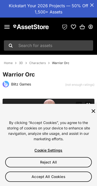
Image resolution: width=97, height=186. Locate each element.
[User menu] (90, 26)
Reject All (48, 162)
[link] (73, 27)
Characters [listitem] (37, 63)
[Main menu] (7, 27)
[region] (48, 145)
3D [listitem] (21, 63)
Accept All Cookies (48, 176)
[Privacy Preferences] (65, 27)
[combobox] (48, 45)
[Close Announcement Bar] (91, 5)
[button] (82, 27)
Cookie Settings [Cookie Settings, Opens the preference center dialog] (48, 150)
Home (8, 63)
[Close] (93, 111)
